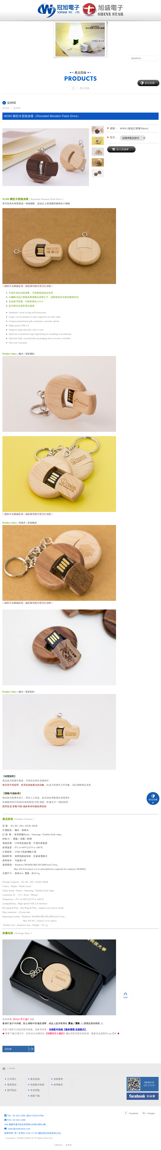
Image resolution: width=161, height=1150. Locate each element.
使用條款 (58, 1084)
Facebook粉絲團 (143, 1096)
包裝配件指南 (88, 58)
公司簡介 (13, 58)
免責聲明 (58, 1079)
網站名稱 (58, 10)
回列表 (8, 1049)
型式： (114, 137)
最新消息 (28, 58)
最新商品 (57, 58)
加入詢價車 (122, 149)
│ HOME (8, 1068)
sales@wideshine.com (19, 1129)
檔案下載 (120, 58)
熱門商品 (71, 58)
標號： (114, 128)
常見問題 (105, 58)
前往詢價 (150, 83)
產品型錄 (42, 58)
